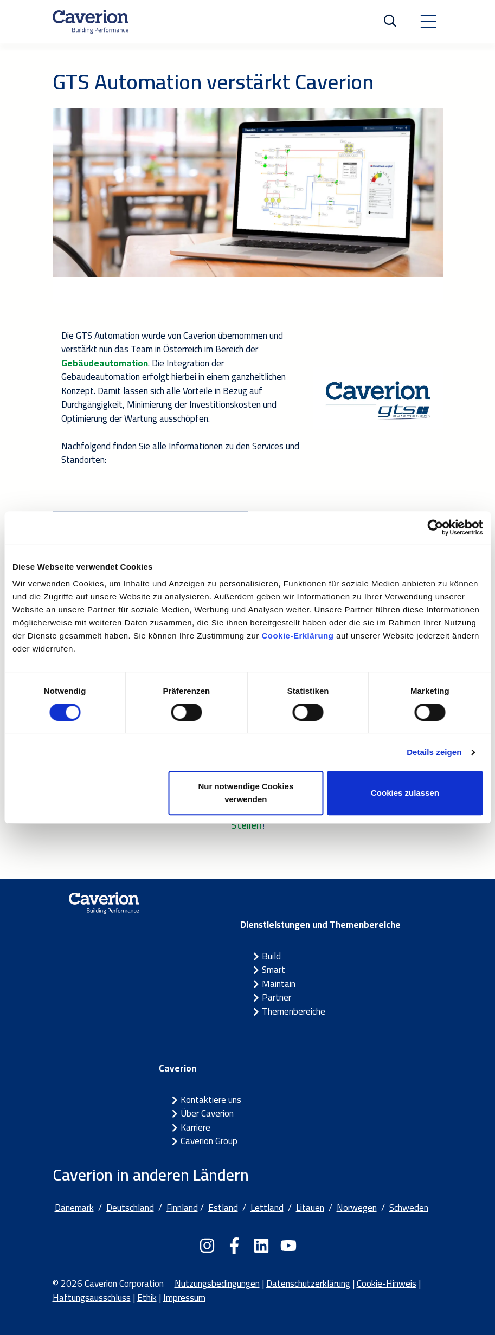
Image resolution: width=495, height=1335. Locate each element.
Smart (273, 969)
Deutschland (130, 1207)
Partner (276, 997)
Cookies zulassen (405, 792)
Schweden (408, 1207)
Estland (223, 1207)
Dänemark (74, 1207)
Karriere (195, 1127)
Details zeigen (434, 752)
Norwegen (357, 1207)
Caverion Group (209, 1141)
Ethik (147, 1297)
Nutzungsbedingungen (217, 1283)
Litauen (310, 1207)
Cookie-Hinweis (386, 1283)
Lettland (267, 1207)
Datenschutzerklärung (308, 1283)
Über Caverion (207, 1113)
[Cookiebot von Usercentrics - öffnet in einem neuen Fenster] (435, 527)
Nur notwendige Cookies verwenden (245, 793)
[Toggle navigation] (428, 21)
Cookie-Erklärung (297, 635)
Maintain (278, 983)
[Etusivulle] (90, 21)
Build (271, 956)
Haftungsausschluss (92, 1297)
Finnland (182, 1207)
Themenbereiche (293, 1011)
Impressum (184, 1297)
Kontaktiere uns (211, 1099)
